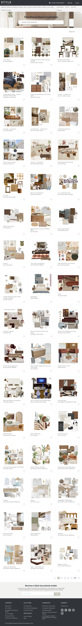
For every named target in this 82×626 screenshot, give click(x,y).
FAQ (25, 618)
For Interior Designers (30, 607)
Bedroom (9, 7)
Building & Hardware (17, 7)
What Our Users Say (48, 605)
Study (52, 7)
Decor (25, 7)
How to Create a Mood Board (49, 612)
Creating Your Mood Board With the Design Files (49, 617)
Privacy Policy (9, 615)
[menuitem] (77, 3)
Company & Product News (11, 610)
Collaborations (47, 609)
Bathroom (3, 7)
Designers (59, 10)
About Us (8, 605)
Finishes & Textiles (6, 10)
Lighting (44, 7)
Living (48, 7)
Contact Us (64, 605)
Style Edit (73, 7)
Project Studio (28, 609)
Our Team (8, 607)
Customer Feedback (48, 607)
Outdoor (30, 7)
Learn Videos (28, 616)
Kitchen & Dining (37, 7)
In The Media (9, 613)
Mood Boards (60, 7)
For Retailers (28, 605)
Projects (67, 7)
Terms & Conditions (11, 617)
